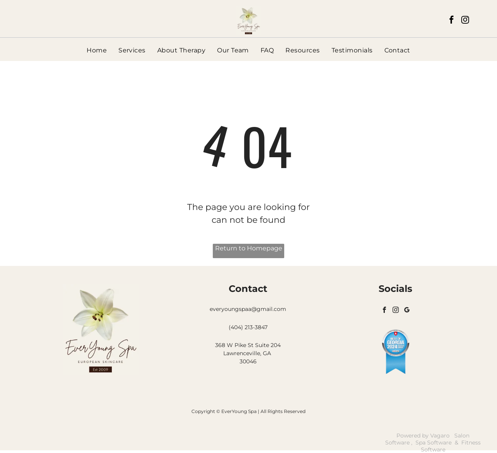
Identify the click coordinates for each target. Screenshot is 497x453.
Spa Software (433, 442)
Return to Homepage (248, 248)
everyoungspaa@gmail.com (248, 308)
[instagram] (465, 21)
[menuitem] (97, 50)
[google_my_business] (409, 312)
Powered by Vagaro (423, 435)
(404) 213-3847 (248, 327)
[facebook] (451, 21)
